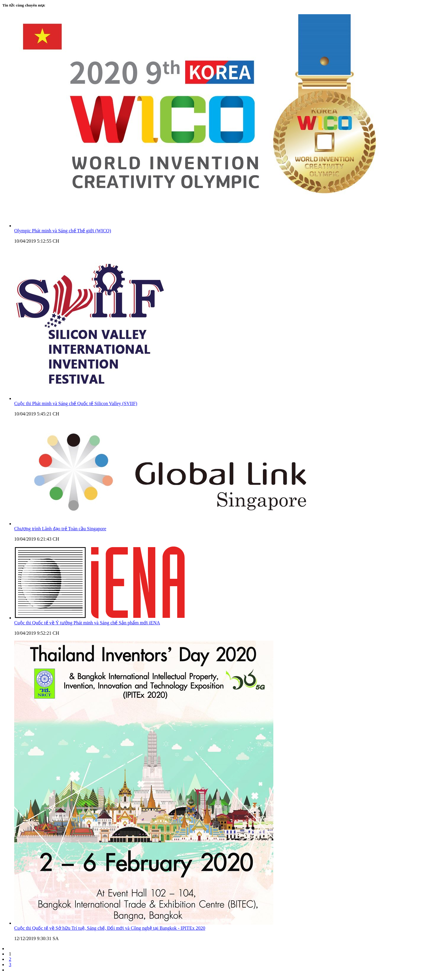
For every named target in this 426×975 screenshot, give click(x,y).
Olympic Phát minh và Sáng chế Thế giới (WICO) (62, 230)
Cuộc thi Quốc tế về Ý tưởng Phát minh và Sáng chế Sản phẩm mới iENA (87, 622)
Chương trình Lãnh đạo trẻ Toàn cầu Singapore (60, 528)
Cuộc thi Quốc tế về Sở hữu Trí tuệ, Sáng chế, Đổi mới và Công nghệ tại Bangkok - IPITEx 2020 (109, 928)
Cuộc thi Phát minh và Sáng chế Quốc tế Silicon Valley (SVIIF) (75, 403)
